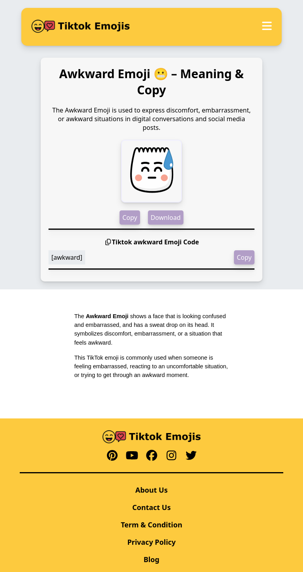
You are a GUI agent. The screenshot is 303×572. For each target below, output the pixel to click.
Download (166, 217)
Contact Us (151, 507)
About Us (151, 490)
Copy (129, 217)
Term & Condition (151, 524)
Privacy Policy (151, 542)
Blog (151, 559)
